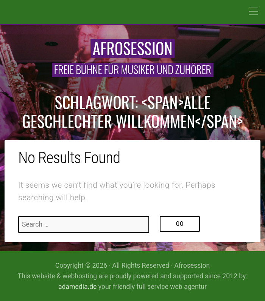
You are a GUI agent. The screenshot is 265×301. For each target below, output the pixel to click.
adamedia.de (77, 286)
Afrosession (133, 48)
